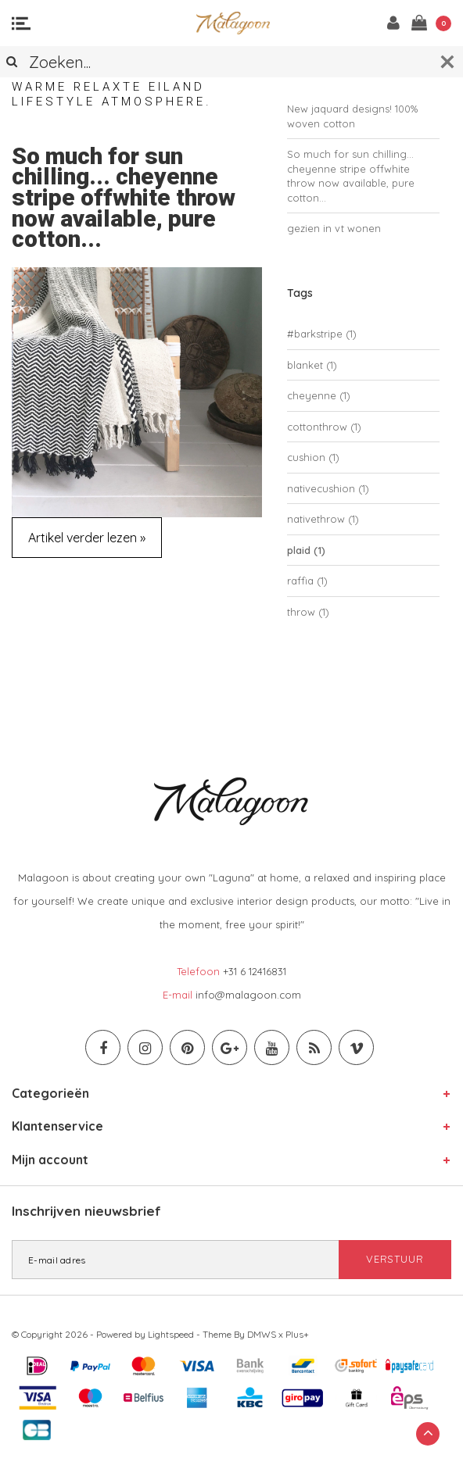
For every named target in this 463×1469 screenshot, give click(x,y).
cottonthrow (324, 426)
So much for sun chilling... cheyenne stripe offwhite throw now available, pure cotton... (123, 197)
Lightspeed (171, 1334)
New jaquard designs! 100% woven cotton (352, 116)
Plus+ (297, 1334)
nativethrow (323, 519)
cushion (313, 457)
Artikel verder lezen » (86, 537)
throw (308, 612)
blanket (312, 365)
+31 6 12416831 (254, 971)
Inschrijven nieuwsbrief (86, 1211)
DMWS (261, 1334)
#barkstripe (322, 333)
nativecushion (328, 488)
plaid (306, 550)
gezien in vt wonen (334, 228)
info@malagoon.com (248, 994)
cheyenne (318, 395)
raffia (307, 580)
